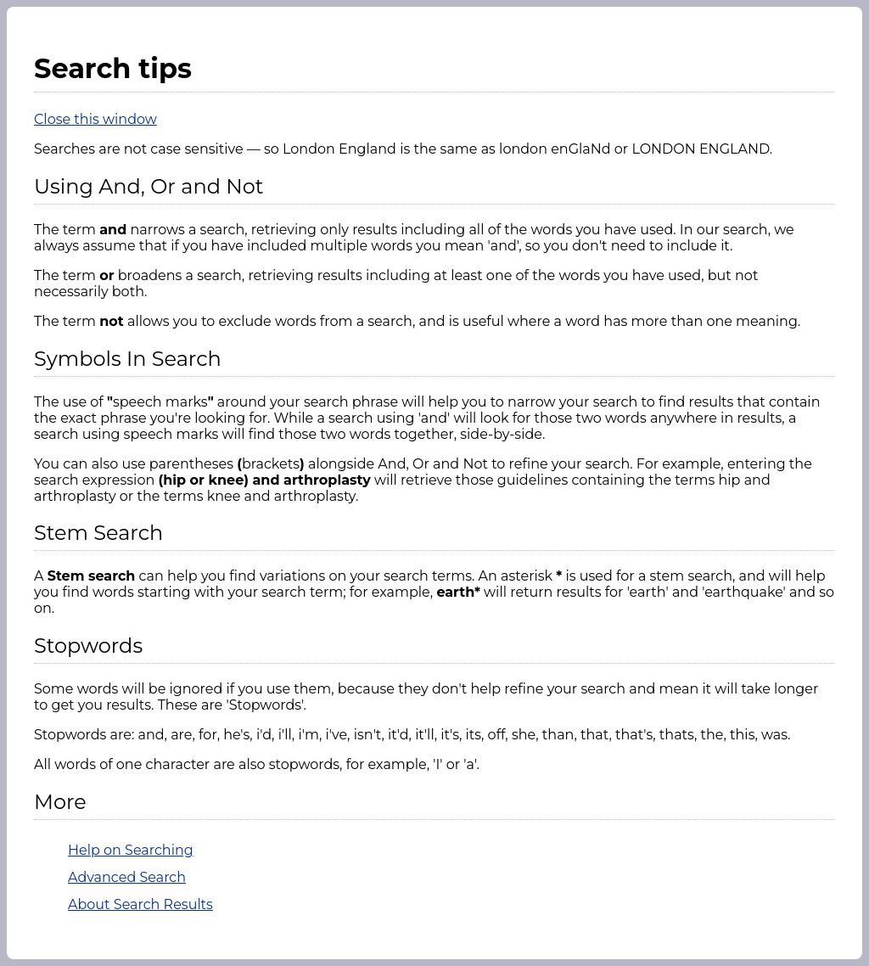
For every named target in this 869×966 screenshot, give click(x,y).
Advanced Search (127, 877)
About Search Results (140, 904)
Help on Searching (130, 850)
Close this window (95, 119)
